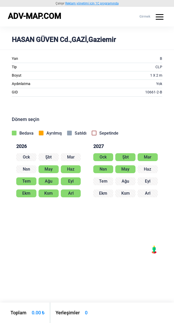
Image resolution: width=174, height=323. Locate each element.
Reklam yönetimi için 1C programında (92, 3)
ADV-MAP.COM (34, 16)
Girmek (144, 16)
